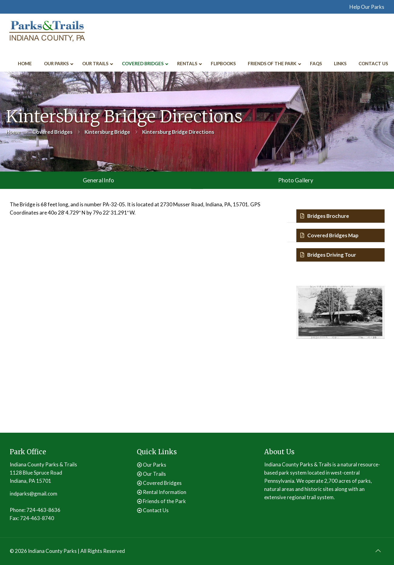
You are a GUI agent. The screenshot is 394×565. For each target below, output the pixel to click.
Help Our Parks (366, 7)
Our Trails (154, 474)
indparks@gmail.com (33, 493)
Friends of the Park (164, 501)
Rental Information (164, 492)
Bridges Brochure (324, 216)
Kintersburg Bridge (107, 132)
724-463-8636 (43, 510)
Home (13, 132)
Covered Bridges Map (329, 235)
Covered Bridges (52, 132)
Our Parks (154, 465)
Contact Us (156, 510)
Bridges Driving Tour (328, 255)
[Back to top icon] (378, 550)
